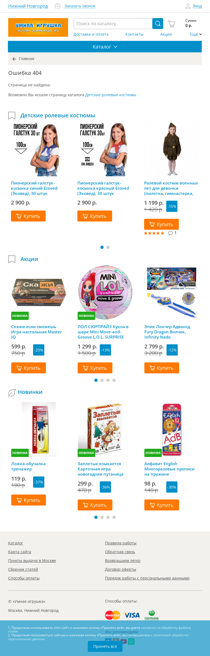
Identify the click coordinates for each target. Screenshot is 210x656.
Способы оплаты (24, 578)
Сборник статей (23, 569)
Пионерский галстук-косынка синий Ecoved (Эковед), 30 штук (34, 188)
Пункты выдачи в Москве (32, 560)
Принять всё (105, 646)
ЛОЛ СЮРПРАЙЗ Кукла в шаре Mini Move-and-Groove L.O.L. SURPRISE (103, 331)
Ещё (194, 34)
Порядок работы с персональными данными (147, 578)
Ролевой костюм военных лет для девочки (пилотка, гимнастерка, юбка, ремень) (171, 188)
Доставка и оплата (91, 34)
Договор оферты (120, 569)
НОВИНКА (20, 316)
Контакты (135, 34)
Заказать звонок (80, 6)
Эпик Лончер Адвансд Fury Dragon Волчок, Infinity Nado (167, 331)
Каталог (15, 543)
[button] (102, 247)
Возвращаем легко (122, 560)
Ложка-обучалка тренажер (28, 466)
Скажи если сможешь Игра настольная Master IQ (36, 331)
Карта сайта (19, 551)
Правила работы (120, 543)
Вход (197, 6)
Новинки (30, 392)
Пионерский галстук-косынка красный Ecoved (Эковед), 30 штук (103, 188)
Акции (166, 34)
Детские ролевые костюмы (110, 94)
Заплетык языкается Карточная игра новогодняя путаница (101, 468)
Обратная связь (120, 551)
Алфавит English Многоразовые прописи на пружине (169, 468)
